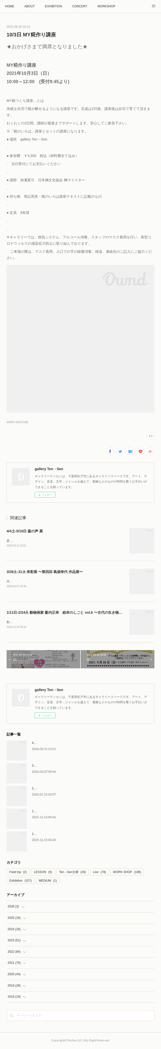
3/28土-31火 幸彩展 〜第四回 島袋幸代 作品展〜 (45, 572)
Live (99, 873)
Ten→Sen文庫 (72, 873)
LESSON (43, 873)
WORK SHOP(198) (17, 422)
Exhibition (20, 881)
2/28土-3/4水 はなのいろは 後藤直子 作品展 (61, 789)
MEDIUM (48, 881)
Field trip (18, 873)
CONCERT (79, 6)
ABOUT (29, 6)
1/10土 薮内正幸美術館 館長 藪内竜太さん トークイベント (72, 812)
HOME (9, 6)
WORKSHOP (106, 6)
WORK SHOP (127, 873)
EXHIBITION (53, 6)
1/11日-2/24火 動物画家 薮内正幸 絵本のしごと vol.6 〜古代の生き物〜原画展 (70, 613)
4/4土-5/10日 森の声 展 (25, 531)
